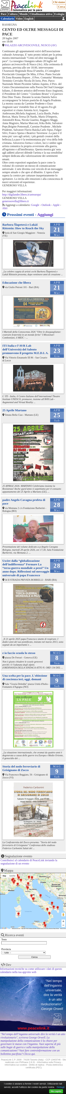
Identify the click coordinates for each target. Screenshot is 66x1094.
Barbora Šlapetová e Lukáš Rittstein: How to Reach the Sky (23, 226)
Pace (3, 14)
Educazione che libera (16, 282)
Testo (4, 939)
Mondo (23, 14)
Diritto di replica (36, 1064)
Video (19, 18)
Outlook (46, 204)
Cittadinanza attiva (41, 14)
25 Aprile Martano (14, 410)
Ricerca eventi (14, 935)
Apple (56, 204)
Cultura (12, 14)
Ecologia (59, 14)
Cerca (61, 6)
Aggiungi (45, 214)
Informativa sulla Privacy (49, 1062)
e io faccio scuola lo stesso (18, 653)
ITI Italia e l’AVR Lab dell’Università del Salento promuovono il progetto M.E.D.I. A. (25, 349)
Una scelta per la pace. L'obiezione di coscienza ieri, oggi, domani (24, 677)
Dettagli (60, 1087)
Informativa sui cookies (16, 1064)
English (28, 18)
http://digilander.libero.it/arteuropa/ (21, 194)
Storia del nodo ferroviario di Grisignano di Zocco (21, 768)
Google (35, 204)
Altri (4, 208)
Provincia (6, 949)
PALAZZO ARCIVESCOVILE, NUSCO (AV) (31, 45)
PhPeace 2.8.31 (27, 1062)
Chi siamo (59, 2)
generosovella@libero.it (15, 201)
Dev (8, 965)
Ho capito (56, 1091)
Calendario (7, 18)
